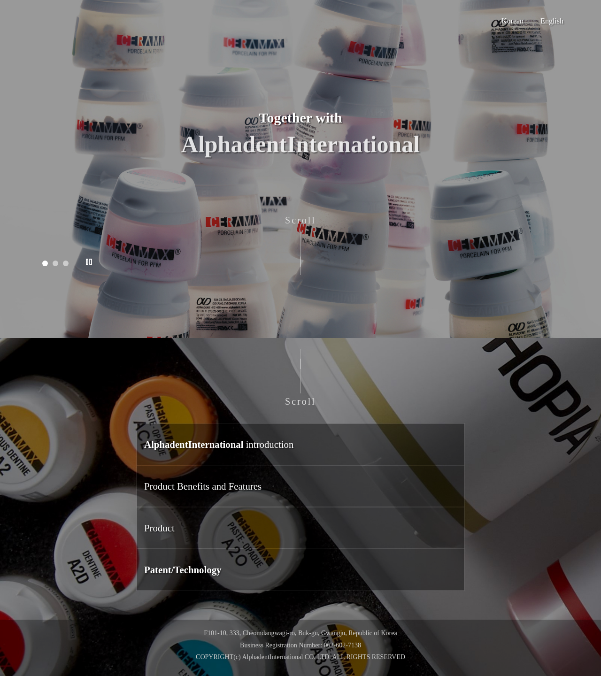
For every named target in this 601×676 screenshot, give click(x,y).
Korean (512, 21)
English (551, 21)
